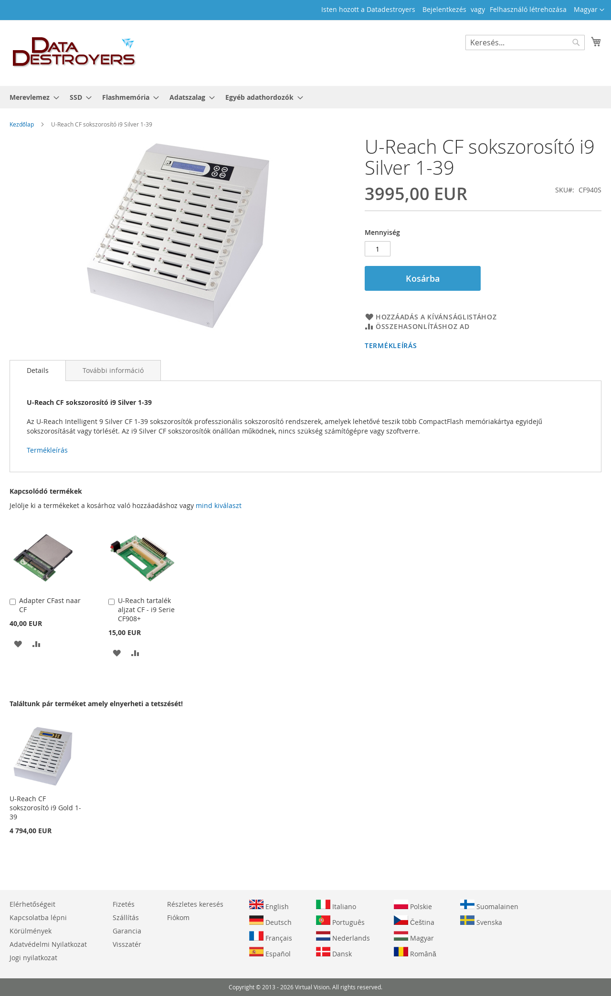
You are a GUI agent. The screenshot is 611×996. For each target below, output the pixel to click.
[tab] (38, 370)
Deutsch (270, 921)
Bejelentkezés (444, 9)
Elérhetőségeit (32, 904)
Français (270, 937)
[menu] (305, 97)
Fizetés (124, 904)
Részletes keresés (195, 904)
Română (415, 952)
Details (38, 370)
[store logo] (74, 52)
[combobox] (525, 42)
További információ (113, 370)
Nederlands (343, 937)
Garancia (127, 930)
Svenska (481, 921)
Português (340, 921)
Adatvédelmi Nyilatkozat (48, 944)
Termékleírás (391, 345)
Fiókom (178, 917)
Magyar (414, 937)
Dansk (334, 952)
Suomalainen (489, 905)
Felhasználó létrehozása (528, 9)
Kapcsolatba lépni (38, 917)
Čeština (414, 921)
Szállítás (126, 917)
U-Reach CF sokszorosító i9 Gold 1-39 (45, 807)
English (269, 905)
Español (270, 952)
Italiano (336, 905)
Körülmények (31, 930)
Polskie (413, 905)
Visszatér (127, 944)
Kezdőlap (22, 124)
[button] (589, 10)
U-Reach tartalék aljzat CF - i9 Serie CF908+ (146, 609)
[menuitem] (31, 97)
